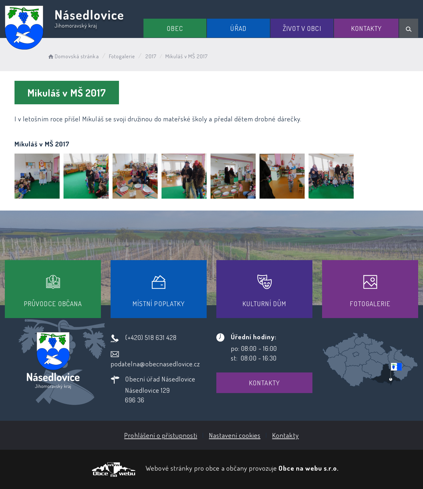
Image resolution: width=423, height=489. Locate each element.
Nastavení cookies (235, 435)
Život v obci (302, 28)
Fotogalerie (122, 56)
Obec (175, 28)
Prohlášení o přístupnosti (160, 435)
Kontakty (366, 28)
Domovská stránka (73, 56)
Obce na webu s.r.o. (309, 468)
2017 (150, 56)
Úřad (238, 28)
